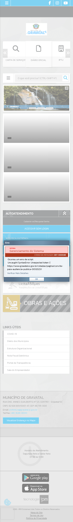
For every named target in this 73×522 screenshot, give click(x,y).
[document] (36, 261)
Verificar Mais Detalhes (17, 273)
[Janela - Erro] (36, 261)
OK (36, 279)
